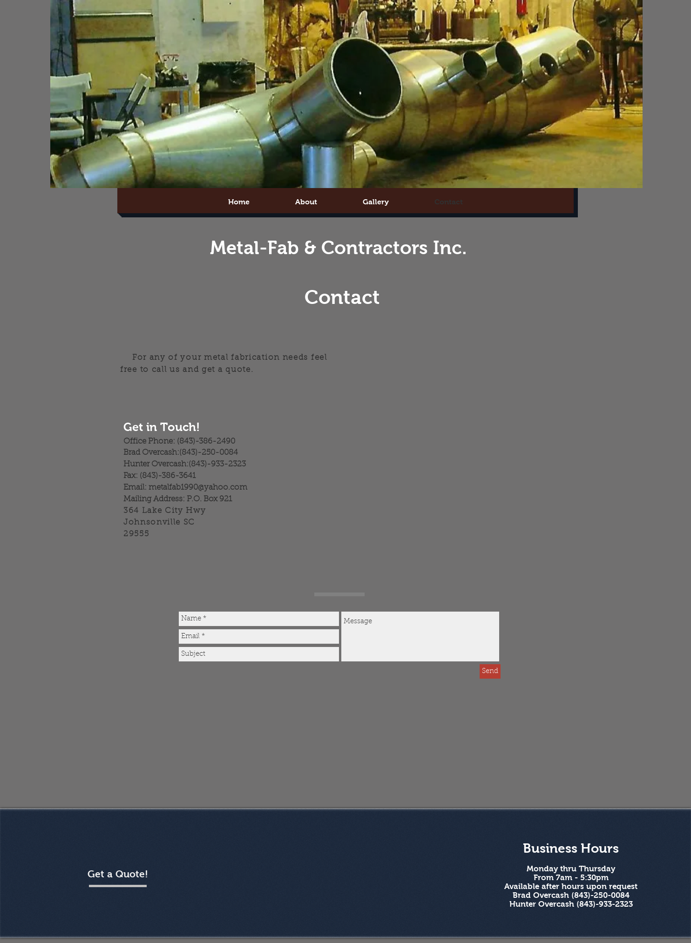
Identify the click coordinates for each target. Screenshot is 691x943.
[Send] (490, 671)
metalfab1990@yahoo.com (198, 488)
